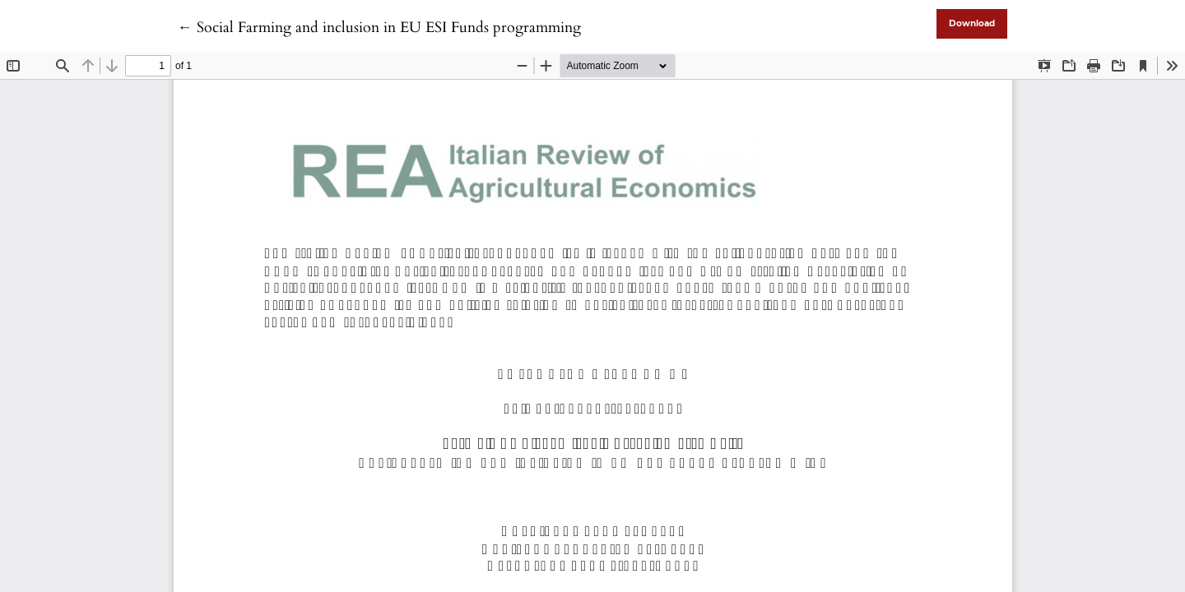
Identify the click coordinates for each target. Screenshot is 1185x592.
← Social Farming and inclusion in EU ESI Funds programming (379, 27)
